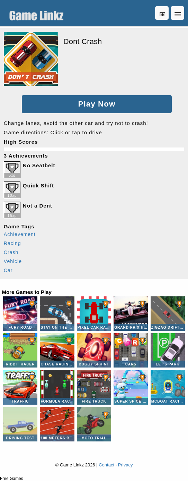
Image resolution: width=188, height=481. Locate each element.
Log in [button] (162, 13)
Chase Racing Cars (57, 350)
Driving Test (20, 424)
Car (8, 270)
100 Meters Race (57, 424)
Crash (11, 252)
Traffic (20, 387)
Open (177, 13)
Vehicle (13, 261)
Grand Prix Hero (131, 313)
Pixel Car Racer (94, 313)
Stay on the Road (57, 313)
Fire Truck (94, 387)
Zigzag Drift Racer (168, 313)
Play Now (96, 104)
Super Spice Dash (131, 387)
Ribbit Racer (20, 350)
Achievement (20, 234)
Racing (12, 243)
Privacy (125, 464)
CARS (131, 350)
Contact (106, 464)
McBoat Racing (168, 387)
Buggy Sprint (94, 350)
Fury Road (20, 313)
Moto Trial (94, 424)
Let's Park (168, 350)
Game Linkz (38, 13)
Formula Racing (57, 387)
